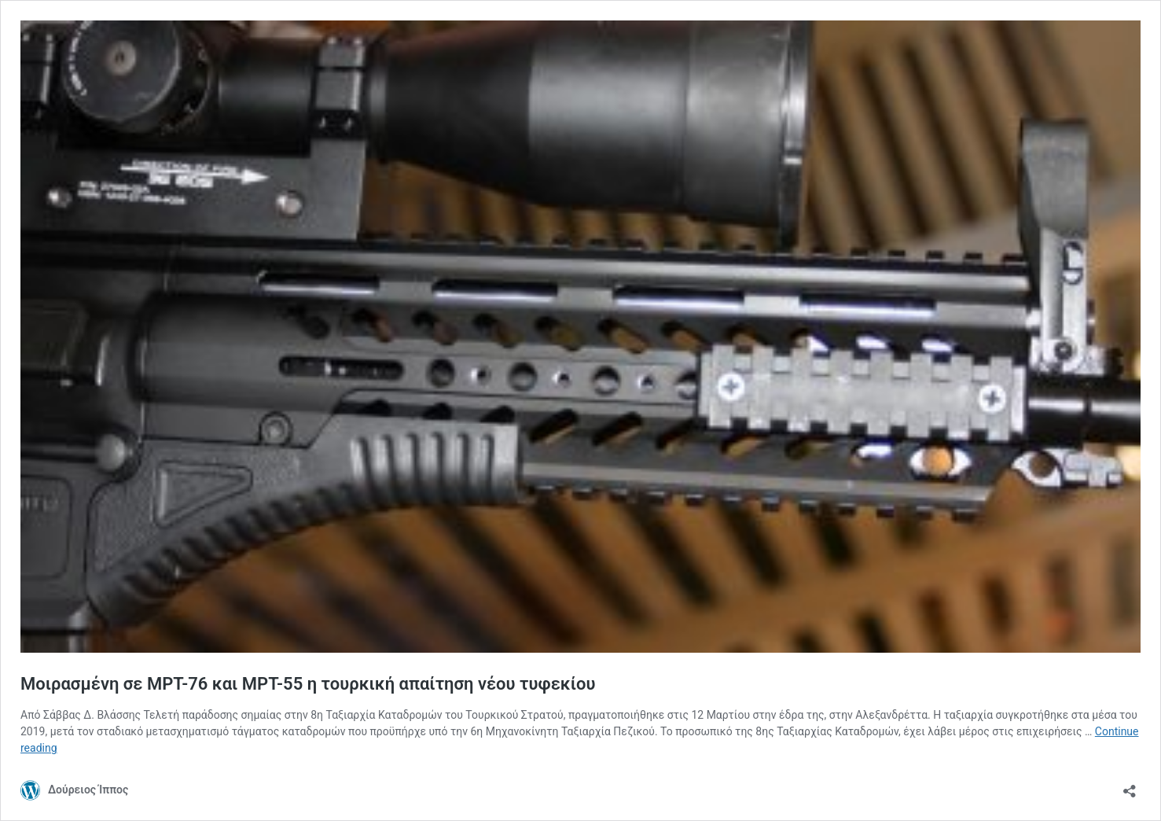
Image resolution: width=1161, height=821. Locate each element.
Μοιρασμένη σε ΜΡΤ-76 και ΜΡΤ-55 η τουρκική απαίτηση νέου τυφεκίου (307, 684)
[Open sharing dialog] (1130, 786)
